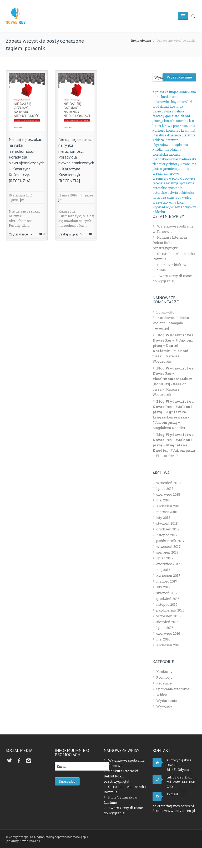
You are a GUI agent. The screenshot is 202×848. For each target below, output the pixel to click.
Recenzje (164, 683)
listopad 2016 (167, 604)
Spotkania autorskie (172, 689)
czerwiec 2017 (168, 563)
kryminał (188, 130)
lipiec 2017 (165, 558)
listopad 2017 (167, 535)
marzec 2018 (166, 511)
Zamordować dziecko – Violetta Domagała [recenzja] (172, 323)
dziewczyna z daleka (168, 111)
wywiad (159, 207)
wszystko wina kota (168, 202)
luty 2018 (163, 517)
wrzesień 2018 (168, 482)
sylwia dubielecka (181, 192)
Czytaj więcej (21, 234)
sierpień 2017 (167, 552)
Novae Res (188, 164)
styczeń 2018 (167, 523)
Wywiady (164, 706)
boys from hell (182, 102)
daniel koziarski (172, 106)
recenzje (172, 183)
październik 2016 (170, 610)
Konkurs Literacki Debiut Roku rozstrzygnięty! (170, 242)
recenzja (159, 183)
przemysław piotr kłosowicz (174, 178)
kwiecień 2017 (168, 575)
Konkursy (164, 671)
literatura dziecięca (167, 135)
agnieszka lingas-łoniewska (174, 92)
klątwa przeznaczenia (178, 126)
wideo (186, 197)
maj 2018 (163, 500)
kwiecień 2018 (168, 506)
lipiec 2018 (165, 488)
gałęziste (172, 116)
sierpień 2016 (167, 621)
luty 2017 (163, 587)
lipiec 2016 (165, 627)
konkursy (173, 130)
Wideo (161, 694)
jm (22, 200)
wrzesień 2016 (168, 616)
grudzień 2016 (168, 598)
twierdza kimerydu (167, 197)
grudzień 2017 (168, 529)
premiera (170, 168)
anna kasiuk (162, 97)
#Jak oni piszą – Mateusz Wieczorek (170, 356)
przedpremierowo (166, 173)
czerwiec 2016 (168, 633)
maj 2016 (163, 639)
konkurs (159, 130)
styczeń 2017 (167, 592)
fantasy (158, 116)
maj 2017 (163, 569)
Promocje (164, 677)
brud (156, 106)
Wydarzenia (166, 700)
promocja (184, 168)
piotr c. (158, 168)
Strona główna (140, 40)
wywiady (173, 207)
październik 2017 (170, 540)
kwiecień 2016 (168, 645)
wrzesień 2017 (168, 546)
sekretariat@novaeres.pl (173, 805)
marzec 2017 (166, 581)
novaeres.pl (185, 810)
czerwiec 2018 (168, 494)
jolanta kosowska (174, 121)
